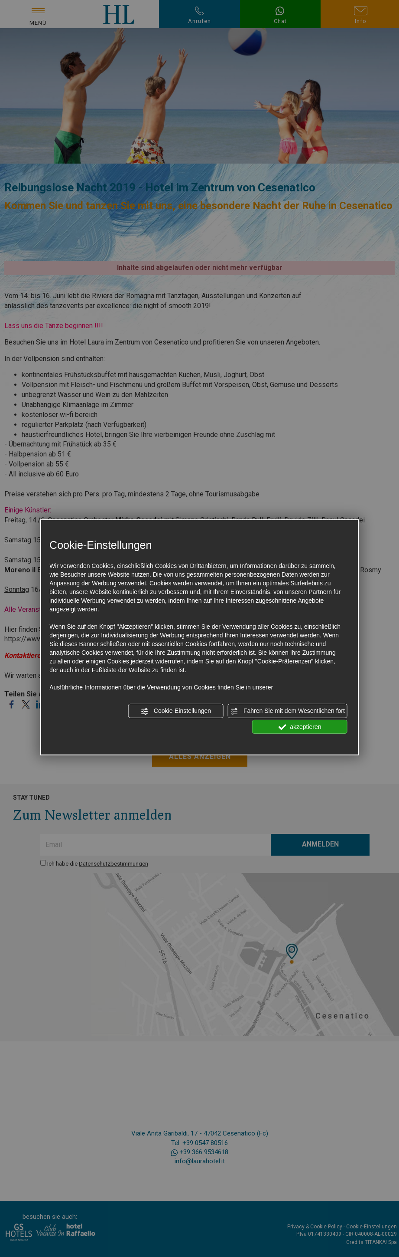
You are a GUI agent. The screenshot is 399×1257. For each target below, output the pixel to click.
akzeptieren (299, 727)
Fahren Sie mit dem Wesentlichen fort (287, 711)
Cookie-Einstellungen (176, 711)
